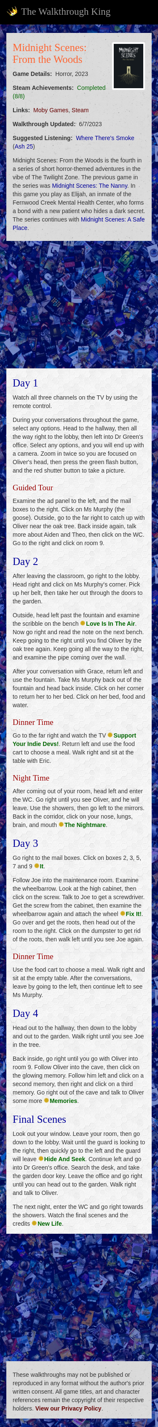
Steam (80, 110)
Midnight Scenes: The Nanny (89, 185)
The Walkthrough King (58, 11)
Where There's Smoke (105, 138)
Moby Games (50, 110)
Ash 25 (24, 146)
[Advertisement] (79, 304)
